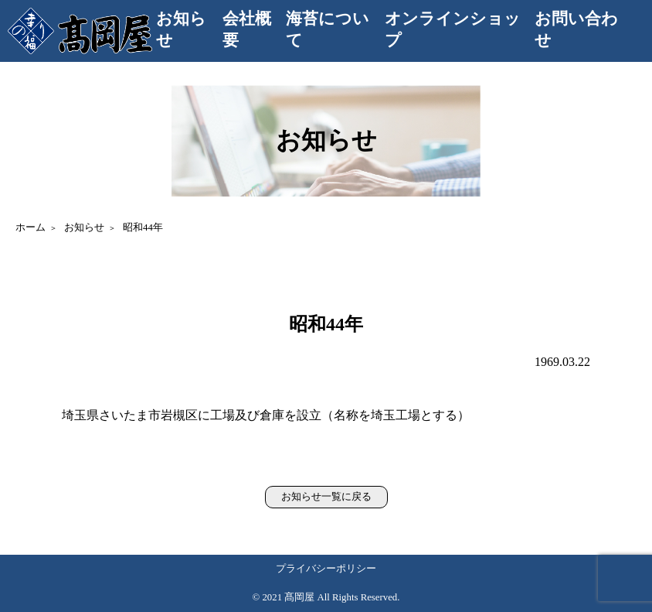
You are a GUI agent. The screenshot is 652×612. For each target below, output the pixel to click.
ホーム (30, 227)
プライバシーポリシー (326, 568)
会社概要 (246, 29)
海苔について (327, 29)
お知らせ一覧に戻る (326, 496)
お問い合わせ (576, 29)
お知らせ (181, 29)
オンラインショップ (453, 29)
